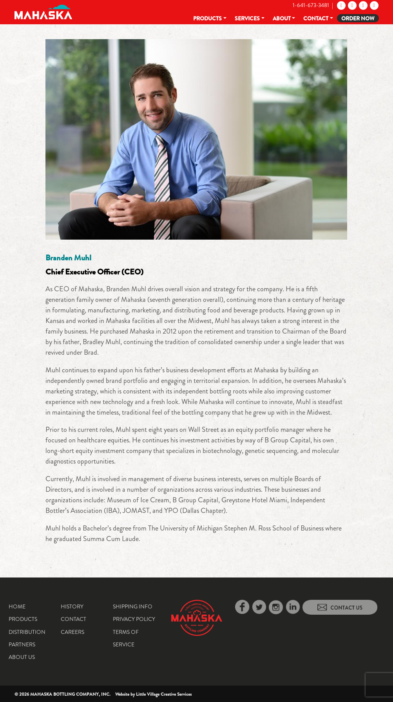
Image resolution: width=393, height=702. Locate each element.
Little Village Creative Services (164, 694)
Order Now (358, 18)
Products (207, 18)
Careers (72, 632)
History (72, 606)
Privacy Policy (134, 619)
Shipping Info (132, 606)
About (282, 18)
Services (247, 18)
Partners (22, 644)
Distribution (27, 632)
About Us (22, 657)
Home (17, 606)
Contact (315, 18)
